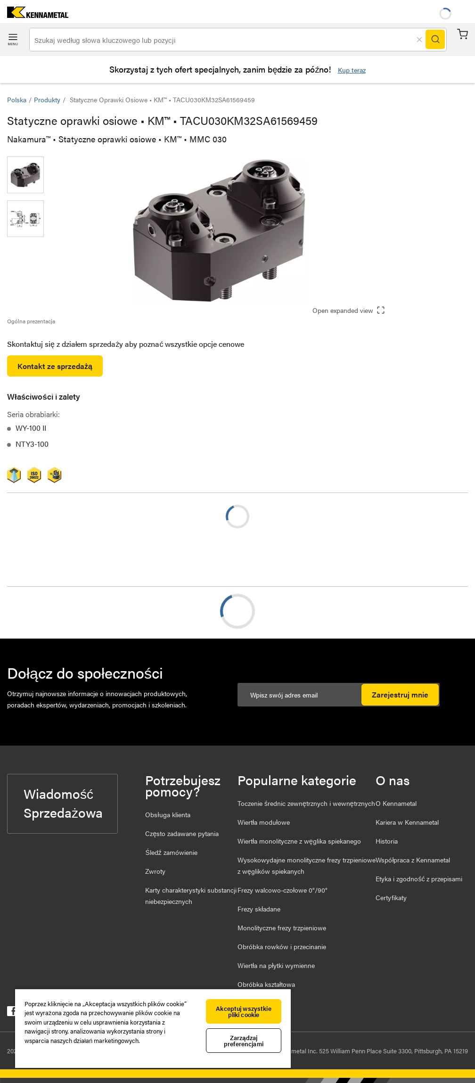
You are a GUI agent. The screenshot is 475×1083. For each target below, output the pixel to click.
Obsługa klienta (167, 814)
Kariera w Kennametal (407, 822)
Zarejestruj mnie (400, 694)
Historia (387, 840)
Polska (16, 99)
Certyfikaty (391, 897)
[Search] (435, 39)
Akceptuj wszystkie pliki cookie (243, 1011)
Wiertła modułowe (264, 822)
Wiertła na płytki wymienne (276, 965)
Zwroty (155, 871)
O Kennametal (396, 803)
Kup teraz (352, 69)
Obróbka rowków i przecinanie (282, 946)
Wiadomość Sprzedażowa (63, 802)
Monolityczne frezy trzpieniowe (282, 927)
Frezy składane (259, 908)
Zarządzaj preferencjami (243, 1040)
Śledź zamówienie (171, 852)
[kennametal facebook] (12, 1013)
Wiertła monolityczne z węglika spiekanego (299, 840)
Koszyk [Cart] (462, 34)
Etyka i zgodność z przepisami (419, 878)
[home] (34, 14)
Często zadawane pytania (182, 833)
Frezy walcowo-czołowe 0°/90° (283, 889)
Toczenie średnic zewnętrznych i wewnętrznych (306, 803)
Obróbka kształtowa (266, 984)
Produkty (47, 99)
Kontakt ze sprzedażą (54, 366)
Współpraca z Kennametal (413, 859)
